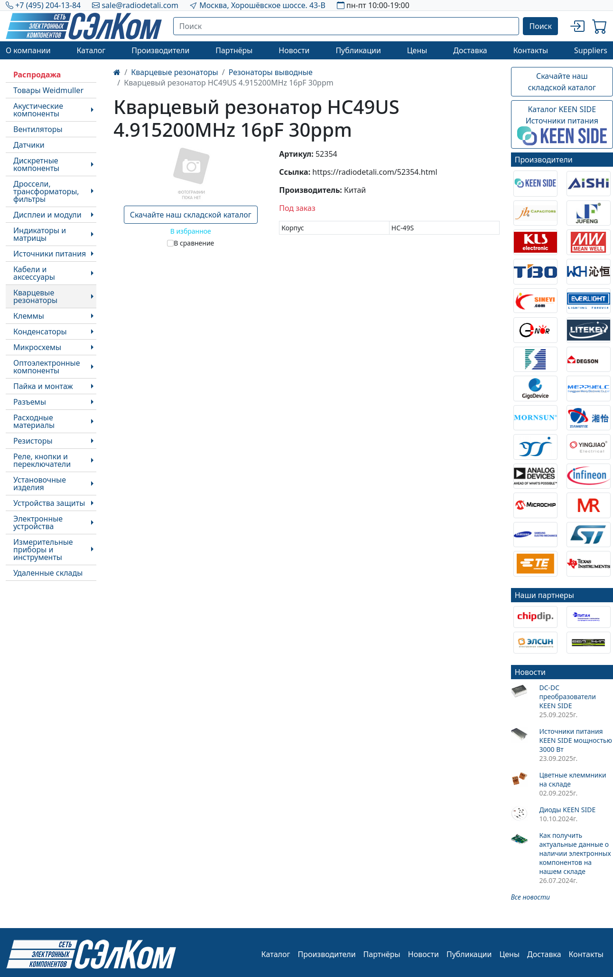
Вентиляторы (38, 129)
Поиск (540, 26)
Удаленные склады (48, 573)
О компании (28, 50)
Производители (160, 50)
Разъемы (29, 402)
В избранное (190, 231)
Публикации (358, 50)
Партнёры (233, 50)
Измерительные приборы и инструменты (43, 549)
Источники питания (49, 253)
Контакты (530, 50)
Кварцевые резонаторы (35, 296)
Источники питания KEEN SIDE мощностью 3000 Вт (575, 740)
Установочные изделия (39, 483)
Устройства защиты (49, 503)
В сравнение (194, 242)
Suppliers (590, 50)
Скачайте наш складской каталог (190, 214)
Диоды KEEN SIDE (567, 809)
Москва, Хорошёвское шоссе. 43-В (262, 5)
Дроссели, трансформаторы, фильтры (46, 191)
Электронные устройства (38, 522)
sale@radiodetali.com (140, 5)
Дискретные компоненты (36, 164)
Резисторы (33, 441)
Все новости (530, 896)
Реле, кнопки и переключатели (42, 460)
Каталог (90, 50)
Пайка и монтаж (43, 386)
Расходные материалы (34, 421)
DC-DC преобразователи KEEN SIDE (567, 696)
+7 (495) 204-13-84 (48, 5)
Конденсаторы (40, 331)
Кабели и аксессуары (34, 273)
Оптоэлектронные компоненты (46, 367)
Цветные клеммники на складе (572, 779)
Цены (417, 50)
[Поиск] (346, 26)
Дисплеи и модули (47, 214)
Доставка (470, 50)
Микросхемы (37, 347)
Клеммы (28, 316)
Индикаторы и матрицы (39, 234)
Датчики (29, 145)
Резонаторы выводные (271, 72)
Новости (294, 50)
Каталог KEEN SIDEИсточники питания (562, 125)
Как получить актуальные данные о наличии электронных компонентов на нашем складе (575, 853)
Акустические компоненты (38, 110)
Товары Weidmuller (48, 90)
